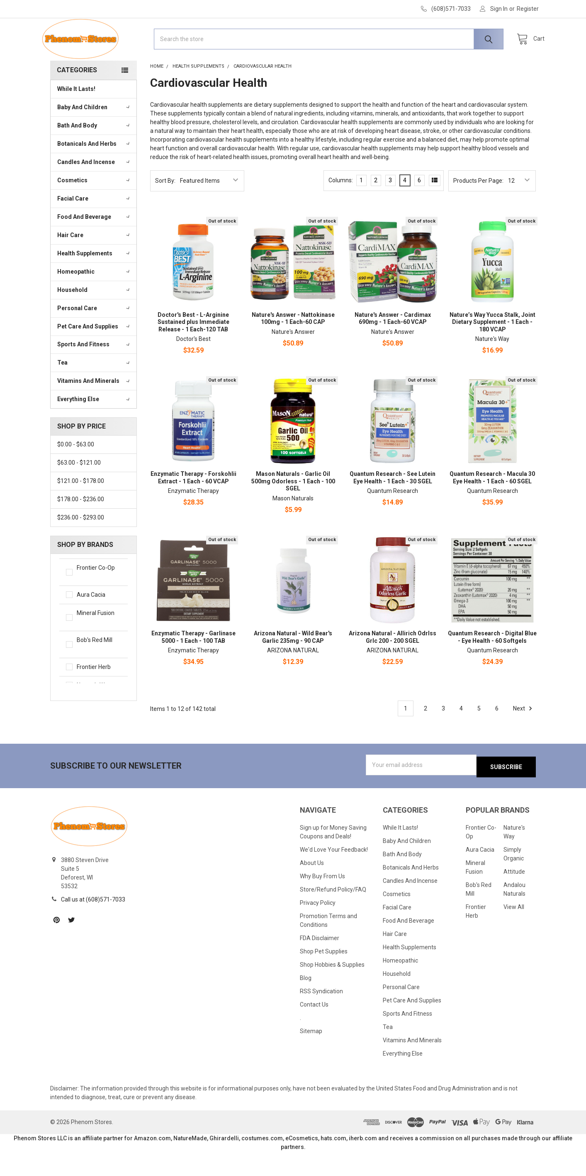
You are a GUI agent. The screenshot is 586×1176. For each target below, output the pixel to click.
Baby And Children (94, 133)
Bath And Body (94, 151)
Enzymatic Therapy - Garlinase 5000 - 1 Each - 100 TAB (193, 663)
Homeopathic (94, 297)
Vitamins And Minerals (94, 407)
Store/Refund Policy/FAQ (333, 914)
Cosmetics (94, 206)
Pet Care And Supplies (94, 352)
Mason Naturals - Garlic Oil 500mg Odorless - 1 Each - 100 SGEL (293, 507)
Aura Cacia (99, 621)
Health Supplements (94, 279)
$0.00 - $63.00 (75, 470)
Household (94, 316)
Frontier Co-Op (99, 598)
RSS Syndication (321, 1015)
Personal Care (94, 334)
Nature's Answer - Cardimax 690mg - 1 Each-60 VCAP (393, 345)
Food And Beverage (94, 243)
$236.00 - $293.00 (80, 543)
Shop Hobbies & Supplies (332, 989)
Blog (305, 1002)
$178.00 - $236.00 (80, 525)
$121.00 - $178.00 (80, 507)
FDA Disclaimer (319, 962)
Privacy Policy (318, 927)
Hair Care (94, 261)
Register (528, 8)
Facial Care (94, 224)
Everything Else (94, 425)
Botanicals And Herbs (94, 170)
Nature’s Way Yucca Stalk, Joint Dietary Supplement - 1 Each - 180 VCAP (492, 348)
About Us (312, 887)
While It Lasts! (76, 115)
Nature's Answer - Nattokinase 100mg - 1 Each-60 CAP (293, 345)
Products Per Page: (478, 206)
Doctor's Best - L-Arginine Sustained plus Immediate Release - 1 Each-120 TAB (193, 348)
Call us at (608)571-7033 (93, 923)
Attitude (514, 896)
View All (513, 931)
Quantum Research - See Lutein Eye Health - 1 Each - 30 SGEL (392, 504)
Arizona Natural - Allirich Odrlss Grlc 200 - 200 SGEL (392, 663)
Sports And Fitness (94, 370)
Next (524, 734)
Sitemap (311, 1055)
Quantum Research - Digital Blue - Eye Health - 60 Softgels (492, 663)
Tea (94, 388)
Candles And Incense (94, 188)
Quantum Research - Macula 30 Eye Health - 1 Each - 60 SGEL (492, 504)
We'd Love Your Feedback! (334, 874)
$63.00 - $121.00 (79, 488)
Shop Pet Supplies (324, 976)
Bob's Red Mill (99, 671)
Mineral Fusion (99, 644)
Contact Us (314, 1029)
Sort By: (165, 206)
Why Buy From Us (322, 900)
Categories (77, 96)
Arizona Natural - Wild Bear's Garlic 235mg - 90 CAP (293, 663)
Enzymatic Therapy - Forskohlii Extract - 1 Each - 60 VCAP (193, 504)
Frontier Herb (99, 693)
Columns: (340, 206)
